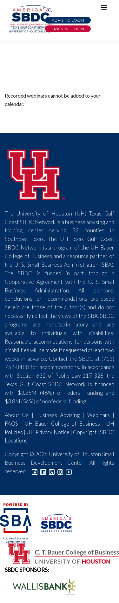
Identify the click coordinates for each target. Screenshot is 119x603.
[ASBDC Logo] (52, 522)
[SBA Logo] (16, 522)
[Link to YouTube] (69, 471)
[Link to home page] (30, 19)
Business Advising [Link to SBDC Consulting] (58, 415)
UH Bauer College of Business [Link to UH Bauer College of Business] (62, 423)
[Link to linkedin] (43, 471)
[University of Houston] (36, 174)
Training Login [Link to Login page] (68, 28)
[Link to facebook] (34, 471)
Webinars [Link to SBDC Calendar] (98, 415)
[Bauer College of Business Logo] (59, 552)
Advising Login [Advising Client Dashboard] (68, 20)
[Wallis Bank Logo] (41, 586)
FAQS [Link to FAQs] (11, 423)
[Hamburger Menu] (105, 9)
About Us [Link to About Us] (17, 415)
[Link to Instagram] (60, 471)
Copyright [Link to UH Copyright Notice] (84, 432)
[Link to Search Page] (50, 10)
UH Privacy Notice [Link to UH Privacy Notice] (47, 432)
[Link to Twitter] (52, 471)
